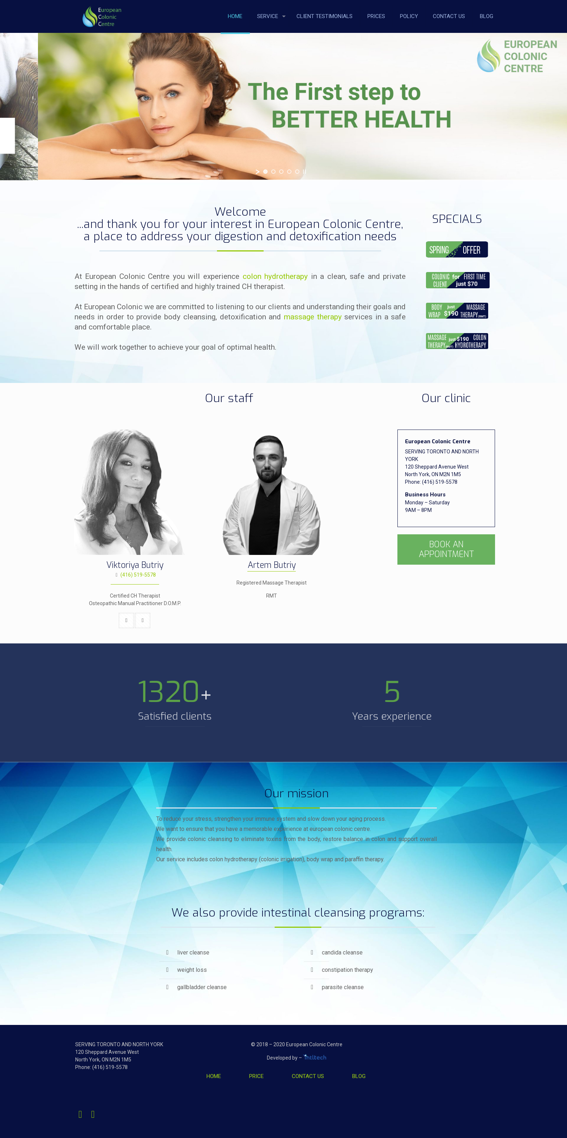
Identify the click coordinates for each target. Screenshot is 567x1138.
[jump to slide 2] (273, 171)
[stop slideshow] (304, 171)
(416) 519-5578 (138, 575)
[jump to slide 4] (289, 171)
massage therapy (313, 316)
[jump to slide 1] (265, 171)
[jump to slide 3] (281, 171)
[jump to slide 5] (297, 171)
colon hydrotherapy (275, 276)
